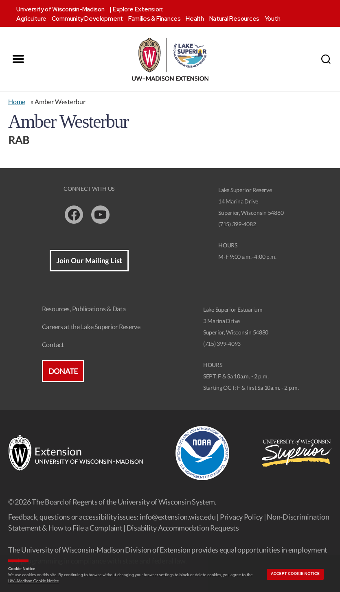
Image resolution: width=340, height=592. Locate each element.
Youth (273, 19)
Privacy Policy (241, 516)
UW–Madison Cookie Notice (33, 580)
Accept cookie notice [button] (295, 573)
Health (195, 19)
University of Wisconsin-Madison (60, 9)
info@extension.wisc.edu (178, 516)
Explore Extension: (138, 9)
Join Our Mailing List (89, 261)
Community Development (87, 19)
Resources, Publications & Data (84, 309)
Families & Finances (154, 19)
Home (16, 101)
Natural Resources (234, 19)
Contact (53, 345)
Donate (63, 371)
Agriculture (31, 19)
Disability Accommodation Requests (183, 527)
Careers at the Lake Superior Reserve (91, 327)
